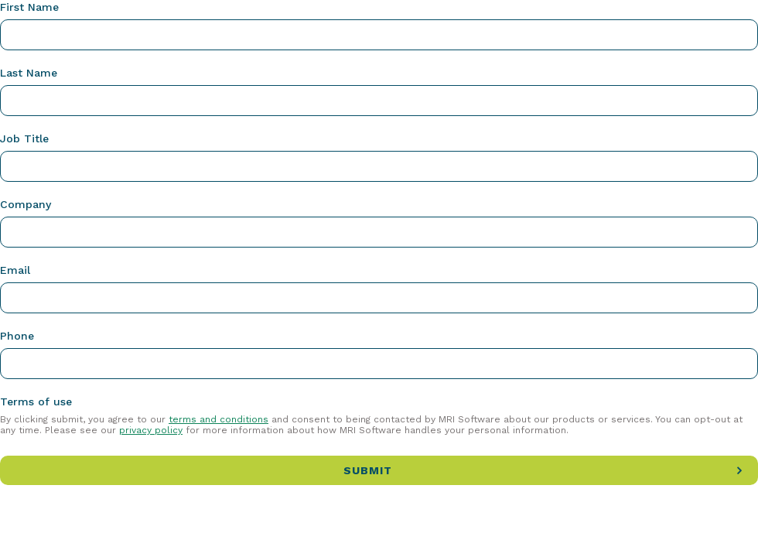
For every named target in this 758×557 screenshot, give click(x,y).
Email (15, 270)
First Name (29, 7)
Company (25, 204)
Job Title (24, 138)
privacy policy (151, 430)
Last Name (28, 73)
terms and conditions (218, 419)
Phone (17, 336)
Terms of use (36, 401)
